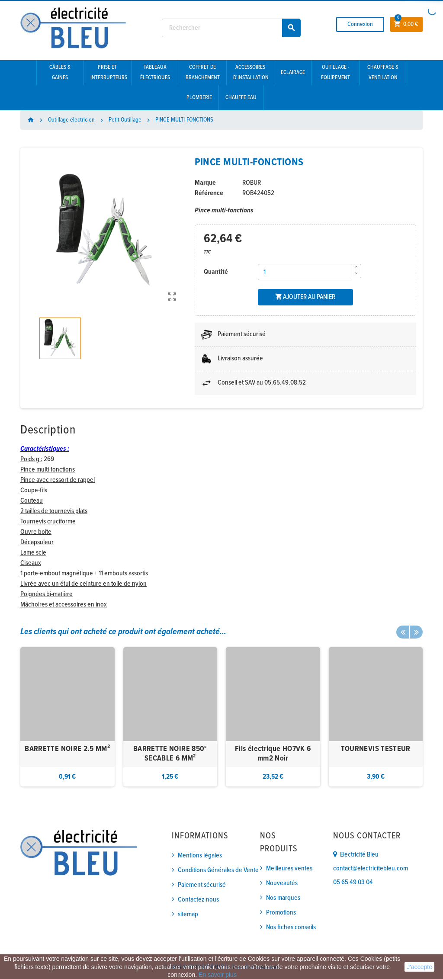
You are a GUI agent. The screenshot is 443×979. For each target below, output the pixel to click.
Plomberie (199, 97)
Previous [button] (402, 632)
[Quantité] (305, 272)
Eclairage (293, 72)
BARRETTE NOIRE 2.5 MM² (67, 749)
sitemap (188, 914)
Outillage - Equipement (335, 72)
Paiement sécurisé (202, 884)
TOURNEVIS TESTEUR (376, 749)
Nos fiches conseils (291, 927)
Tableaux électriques (155, 72)
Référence (209, 193)
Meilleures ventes (289, 868)
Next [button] (416, 632)
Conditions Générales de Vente (218, 870)
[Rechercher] (231, 28)
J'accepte (419, 966)
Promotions (281, 912)
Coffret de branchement (203, 72)
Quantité (216, 271)
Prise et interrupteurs (108, 72)
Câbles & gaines (60, 72)
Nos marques (283, 897)
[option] (67, 717)
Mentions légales (200, 855)
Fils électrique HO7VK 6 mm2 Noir (273, 754)
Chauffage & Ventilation (382, 72)
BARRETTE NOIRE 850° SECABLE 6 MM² (170, 754)
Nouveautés (282, 883)
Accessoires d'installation (251, 72)
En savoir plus (218, 974)
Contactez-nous (198, 899)
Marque (205, 182)
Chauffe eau (241, 97)
